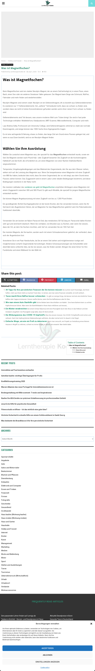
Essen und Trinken (8, 489)
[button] (91, 623)
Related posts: (80, 352)
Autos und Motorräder (10, 468)
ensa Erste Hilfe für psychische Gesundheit (18, 404)
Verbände (5, 587)
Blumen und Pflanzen (9, 475)
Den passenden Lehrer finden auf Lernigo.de (18, 616)
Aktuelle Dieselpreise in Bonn (61, 616)
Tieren (3, 569)
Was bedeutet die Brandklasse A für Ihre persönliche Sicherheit (27, 421)
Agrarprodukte (7, 457)
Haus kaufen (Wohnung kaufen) (13, 514)
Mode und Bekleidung (10, 554)
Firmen (4, 496)
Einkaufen (5, 482)
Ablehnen (47, 655)
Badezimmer (6, 471)
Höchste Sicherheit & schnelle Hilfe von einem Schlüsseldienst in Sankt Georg (33, 415)
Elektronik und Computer (11, 486)
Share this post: (81, 350)
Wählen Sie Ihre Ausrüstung (82, 348)
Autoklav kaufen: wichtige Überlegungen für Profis (21, 376)
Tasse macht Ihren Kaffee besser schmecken (25, 296)
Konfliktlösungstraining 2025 (13, 381)
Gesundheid (6, 507)
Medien (4, 551)
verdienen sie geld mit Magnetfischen (40, 187)
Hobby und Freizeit (7, 64)
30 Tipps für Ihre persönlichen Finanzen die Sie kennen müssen (34, 290)
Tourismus (5, 572)
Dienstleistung (7, 478)
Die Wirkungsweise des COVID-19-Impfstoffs (25, 315)
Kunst (3, 540)
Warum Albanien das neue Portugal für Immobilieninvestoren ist (27, 387)
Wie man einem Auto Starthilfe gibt (21, 302)
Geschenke (5, 504)
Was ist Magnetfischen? (77, 345)
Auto (3, 464)
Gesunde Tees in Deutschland (61, 619)
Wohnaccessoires (8, 590)
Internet (4, 533)
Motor (3, 558)
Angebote (5, 460)
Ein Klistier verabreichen (16, 309)
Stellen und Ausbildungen (11, 565)
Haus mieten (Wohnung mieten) (14, 518)
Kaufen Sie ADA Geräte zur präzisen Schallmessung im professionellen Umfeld (33, 398)
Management (6, 543)
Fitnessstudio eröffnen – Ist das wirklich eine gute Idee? (24, 409)
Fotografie (5, 500)
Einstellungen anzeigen (47, 662)
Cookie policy (44, 667)
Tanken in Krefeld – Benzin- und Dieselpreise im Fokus (22, 619)
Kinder (4, 536)
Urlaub (4, 579)
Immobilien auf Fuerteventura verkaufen (17, 370)
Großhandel (6, 511)
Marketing (5, 547)
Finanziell (5, 493)
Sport (3, 561)
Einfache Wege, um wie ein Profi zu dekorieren (26, 321)
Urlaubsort (5, 583)
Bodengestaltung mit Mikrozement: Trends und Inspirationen (26, 393)
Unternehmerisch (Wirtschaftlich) (14, 576)
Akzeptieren (48, 648)
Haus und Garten (8, 522)
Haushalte (5, 525)
